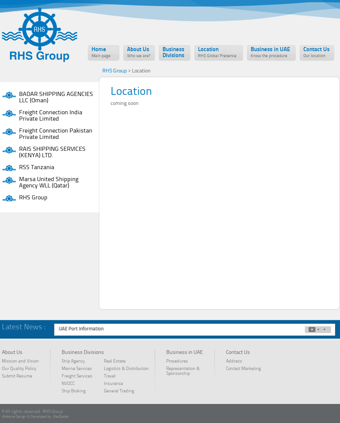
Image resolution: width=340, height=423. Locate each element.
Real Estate (115, 361)
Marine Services (77, 369)
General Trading (119, 391)
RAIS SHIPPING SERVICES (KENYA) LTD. (52, 152)
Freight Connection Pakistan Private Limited (55, 134)
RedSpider (61, 417)
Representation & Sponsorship (183, 371)
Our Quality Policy (19, 369)
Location (217, 52)
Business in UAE (270, 52)
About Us (138, 52)
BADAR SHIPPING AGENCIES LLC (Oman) (56, 97)
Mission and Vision (20, 361)
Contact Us (316, 52)
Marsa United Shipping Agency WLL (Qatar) (48, 183)
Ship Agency (73, 361)
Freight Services (77, 376)
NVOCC (73, 384)
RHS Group (33, 198)
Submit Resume (17, 376)
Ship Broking (74, 391)
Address (234, 361)
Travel (109, 376)
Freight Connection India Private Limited (50, 116)
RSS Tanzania (36, 168)
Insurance (113, 384)
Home (101, 52)
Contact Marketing (243, 369)
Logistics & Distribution (126, 369)
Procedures (177, 361)
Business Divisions (173, 53)
